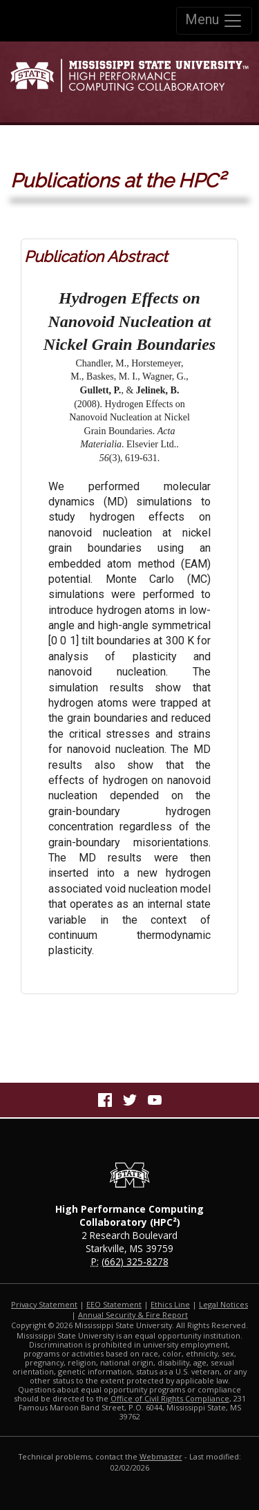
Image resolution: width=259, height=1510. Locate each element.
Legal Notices (223, 1304)
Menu (214, 20)
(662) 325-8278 (135, 1261)
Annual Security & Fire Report (133, 1314)
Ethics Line (170, 1304)
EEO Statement (114, 1304)
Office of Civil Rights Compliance (170, 1398)
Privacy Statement (44, 1304)
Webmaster (161, 1456)
